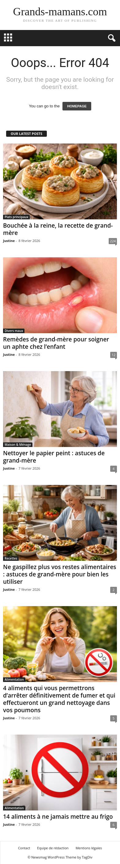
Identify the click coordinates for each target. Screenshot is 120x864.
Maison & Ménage (18, 444)
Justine (9, 240)
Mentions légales (89, 848)
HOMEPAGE (76, 106)
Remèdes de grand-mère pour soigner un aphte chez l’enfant (56, 343)
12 (114, 354)
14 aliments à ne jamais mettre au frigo (58, 817)
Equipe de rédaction (53, 848)
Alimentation (14, 679)
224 (113, 241)
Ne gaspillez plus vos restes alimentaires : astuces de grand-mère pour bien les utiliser (59, 574)
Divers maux (14, 331)
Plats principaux (16, 217)
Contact (24, 848)
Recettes (11, 558)
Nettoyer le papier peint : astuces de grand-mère (54, 456)
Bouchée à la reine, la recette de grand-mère (58, 229)
